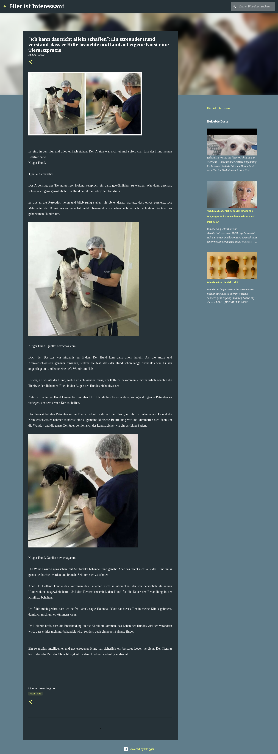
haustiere (35, 693)
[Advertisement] (195, 153)
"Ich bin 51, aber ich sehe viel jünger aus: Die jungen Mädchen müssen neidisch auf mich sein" (230, 216)
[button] (30, 62)
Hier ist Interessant (37, 6)
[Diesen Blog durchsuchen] (256, 6)
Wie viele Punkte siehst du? (222, 282)
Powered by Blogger (139, 749)
